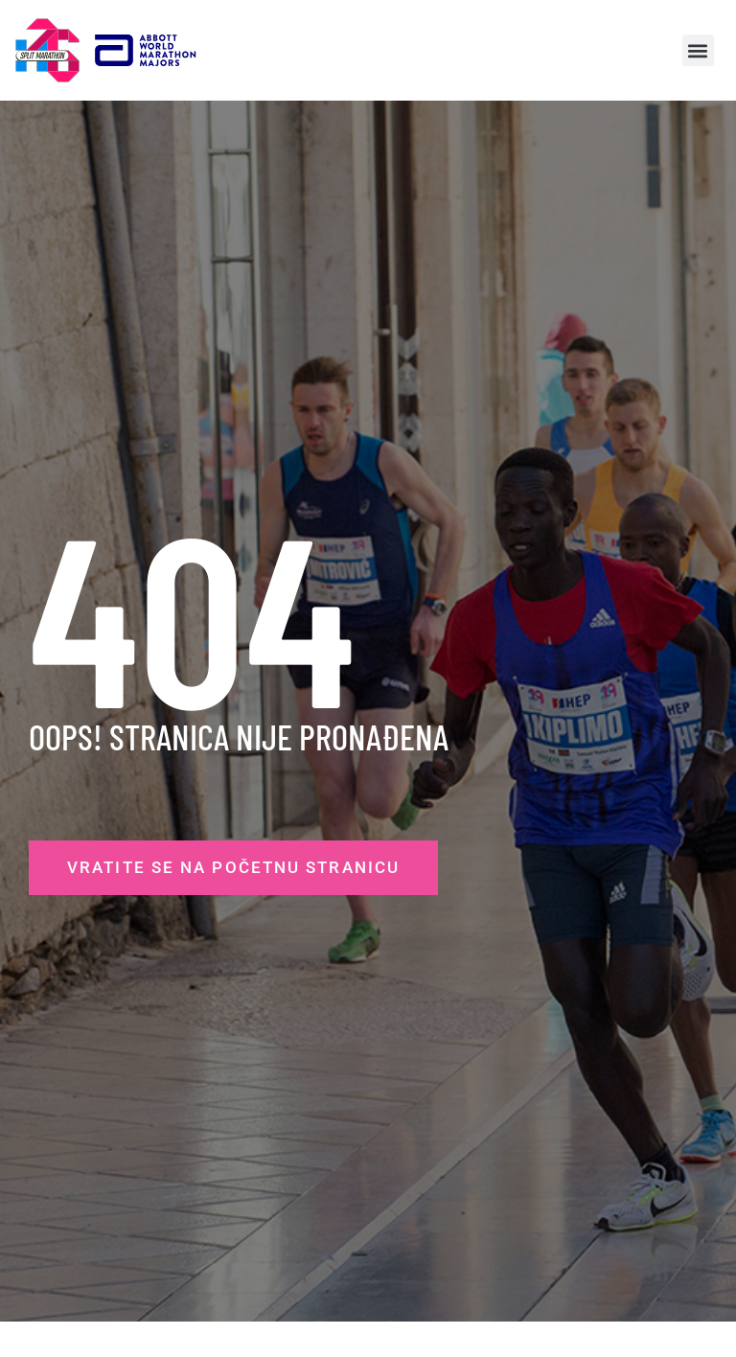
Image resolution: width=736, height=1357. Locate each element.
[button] (698, 50)
